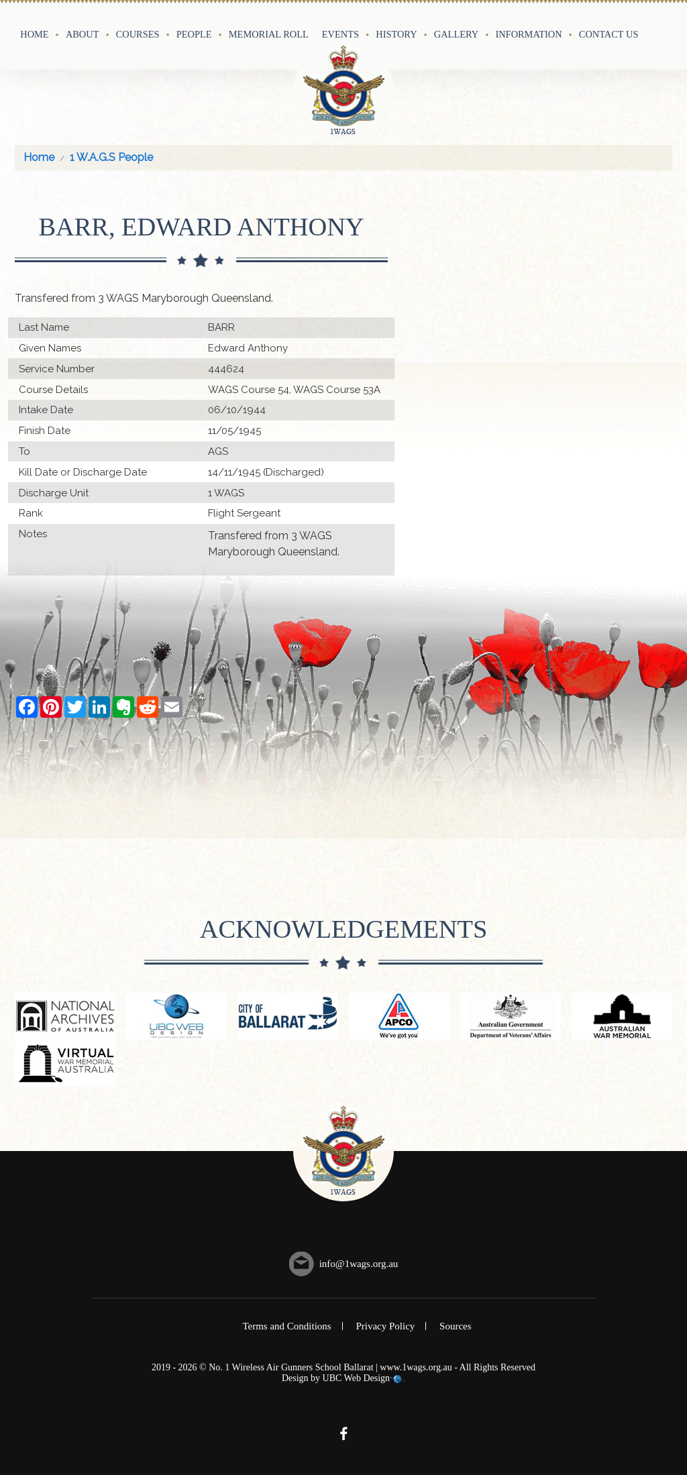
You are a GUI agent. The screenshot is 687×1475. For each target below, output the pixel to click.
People (194, 34)
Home (34, 34)
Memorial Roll (269, 34)
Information (528, 34)
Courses (138, 34)
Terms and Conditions (286, 1326)
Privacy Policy (385, 1326)
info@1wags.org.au (359, 1263)
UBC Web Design (356, 1378)
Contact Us (609, 34)
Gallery (456, 34)
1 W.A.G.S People (111, 157)
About (82, 34)
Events (340, 34)
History (396, 34)
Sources (455, 1326)
